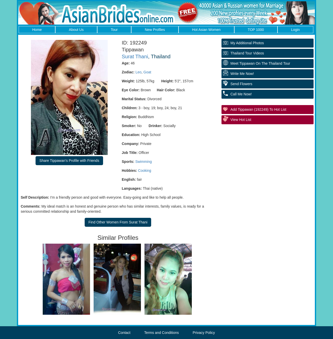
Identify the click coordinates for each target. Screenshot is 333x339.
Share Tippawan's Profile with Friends (69, 161)
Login (295, 30)
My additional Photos (247, 43)
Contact (124, 333)
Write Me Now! (242, 74)
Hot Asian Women (206, 30)
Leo (138, 72)
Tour (114, 30)
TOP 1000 (256, 30)
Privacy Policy (204, 333)
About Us (76, 30)
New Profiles (155, 30)
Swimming (143, 162)
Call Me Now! (241, 94)
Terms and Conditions (161, 333)
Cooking (144, 170)
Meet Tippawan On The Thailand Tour (260, 63)
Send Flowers (241, 84)
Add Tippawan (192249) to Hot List (258, 109)
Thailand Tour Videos (247, 53)
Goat (147, 72)
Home (37, 30)
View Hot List (240, 120)
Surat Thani (135, 56)
